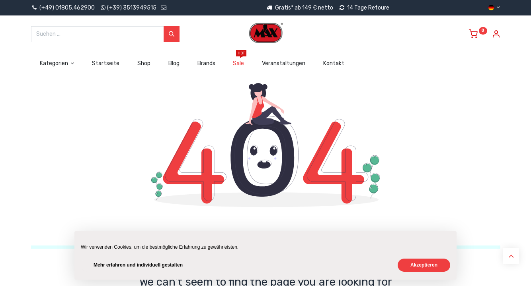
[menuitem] (106, 63)
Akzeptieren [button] (423, 265)
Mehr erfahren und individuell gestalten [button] (138, 265)
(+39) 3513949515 (131, 7)
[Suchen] (172, 34)
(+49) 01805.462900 (63, 7)
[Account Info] (496, 35)
